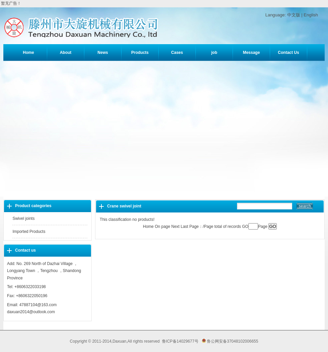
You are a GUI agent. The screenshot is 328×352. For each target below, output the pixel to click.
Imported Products (28, 231)
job (214, 52)
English (311, 14)
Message (251, 52)
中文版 (293, 14)
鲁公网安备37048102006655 (230, 341)
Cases (177, 52)
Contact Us (288, 52)
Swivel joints (23, 218)
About (66, 52)
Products (140, 52)
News (102, 52)
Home (28, 52)
